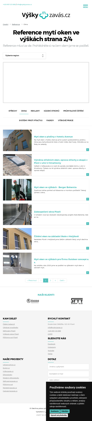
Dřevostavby (7, 375)
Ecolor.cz (6, 368)
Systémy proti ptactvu (30, 120)
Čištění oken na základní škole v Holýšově (56, 236)
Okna (24, 111)
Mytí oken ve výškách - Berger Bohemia (55, 187)
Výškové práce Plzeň (11, 334)
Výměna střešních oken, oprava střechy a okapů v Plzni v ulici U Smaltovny (60, 161)
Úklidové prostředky (10, 327)
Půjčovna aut (8, 384)
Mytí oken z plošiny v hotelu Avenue (53, 136)
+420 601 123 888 (9, 4)
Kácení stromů (51, 111)
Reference (16, 24)
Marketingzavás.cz (10, 388)
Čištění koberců (9, 324)
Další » (62, 280)
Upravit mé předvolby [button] (59, 415)
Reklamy (35, 111)
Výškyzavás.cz (8, 371)
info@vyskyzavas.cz (24, 4)
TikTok (50, 354)
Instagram (52, 347)
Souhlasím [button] (55, 411)
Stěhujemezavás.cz (10, 381)
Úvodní (5, 24)
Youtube (51, 351)
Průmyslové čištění (73, 111)
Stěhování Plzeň (9, 331)
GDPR (50, 334)
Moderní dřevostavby (11, 378)
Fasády (50, 120)
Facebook (51, 344)
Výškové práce (65, 120)
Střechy (13, 111)
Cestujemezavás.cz (10, 391)
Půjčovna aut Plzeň (10, 337)
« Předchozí (32, 280)
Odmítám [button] (64, 411)
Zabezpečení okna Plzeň (47, 211)
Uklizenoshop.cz (9, 365)
